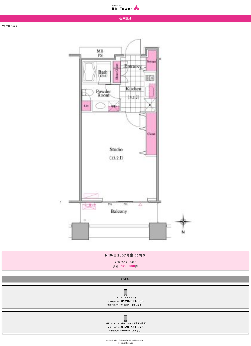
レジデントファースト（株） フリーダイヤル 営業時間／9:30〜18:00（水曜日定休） (125, 301)
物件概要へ (126, 279)
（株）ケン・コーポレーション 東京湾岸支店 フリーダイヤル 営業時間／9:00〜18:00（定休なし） (125, 327)
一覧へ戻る (11, 26)
